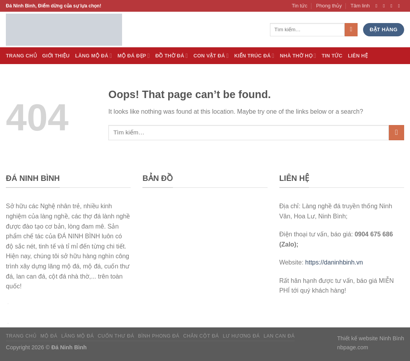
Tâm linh (360, 6)
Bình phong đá (159, 336)
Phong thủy (329, 6)
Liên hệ (358, 56)
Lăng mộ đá (77, 336)
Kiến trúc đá (254, 55)
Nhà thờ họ (298, 55)
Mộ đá (49, 336)
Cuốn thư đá (116, 336)
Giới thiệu (56, 56)
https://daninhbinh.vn (334, 262)
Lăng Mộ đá (93, 55)
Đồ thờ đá (171, 55)
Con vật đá (210, 55)
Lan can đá (279, 336)
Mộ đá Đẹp (133, 55)
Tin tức (300, 6)
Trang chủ (21, 336)
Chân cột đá (201, 336)
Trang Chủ (21, 56)
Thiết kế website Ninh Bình (370, 338)
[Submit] (396, 132)
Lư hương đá (241, 336)
